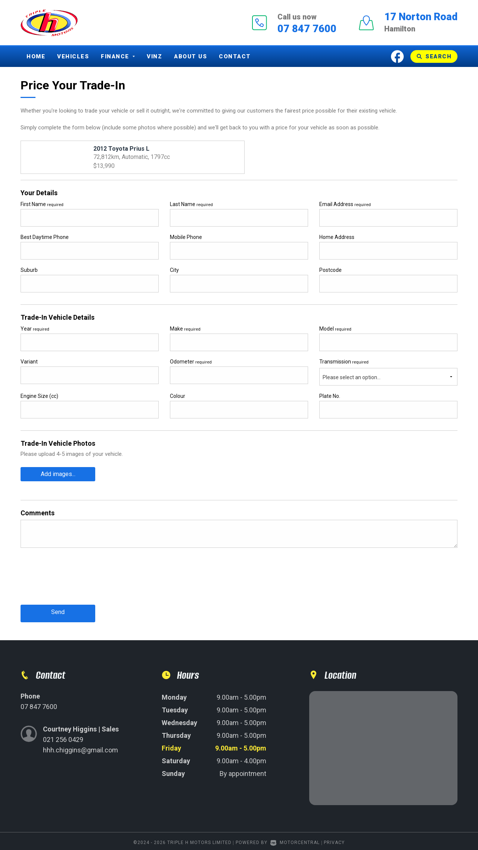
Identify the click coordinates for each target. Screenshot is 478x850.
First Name (42, 204)
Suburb (29, 270)
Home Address (336, 237)
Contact (235, 56)
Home (36, 56)
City (174, 270)
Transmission (344, 362)
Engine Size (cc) (39, 396)
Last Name (191, 204)
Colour (177, 396)
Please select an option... (352, 377)
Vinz (154, 56)
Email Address (345, 204)
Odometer (191, 362)
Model (335, 329)
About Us (190, 56)
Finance (118, 56)
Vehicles (73, 56)
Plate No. (329, 396)
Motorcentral (295, 839)
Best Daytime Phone (45, 237)
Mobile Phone (186, 237)
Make (185, 329)
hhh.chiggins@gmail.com (80, 747)
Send (58, 610)
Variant (29, 362)
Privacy (334, 839)
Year (35, 329)
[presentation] (77, 580)
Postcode (330, 270)
